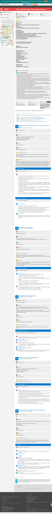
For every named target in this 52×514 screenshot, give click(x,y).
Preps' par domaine (4, 12)
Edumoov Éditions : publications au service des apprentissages (37, 500)
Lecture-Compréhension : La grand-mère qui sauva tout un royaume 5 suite (33, 112)
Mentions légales (5, 504)
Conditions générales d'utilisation (8, 505)
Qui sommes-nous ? (5, 496)
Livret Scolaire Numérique (30, 495)
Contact (3, 495)
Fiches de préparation (30, 497)
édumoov (3, 497)
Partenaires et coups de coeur (31, 509)
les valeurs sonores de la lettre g (25, 115)
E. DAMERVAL (42, 13)
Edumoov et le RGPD (5, 507)
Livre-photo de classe (30, 499)
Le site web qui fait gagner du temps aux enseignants (11, 494)
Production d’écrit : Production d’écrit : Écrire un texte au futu (30, 119)
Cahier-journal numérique (30, 496)
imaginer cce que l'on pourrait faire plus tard (28, 117)
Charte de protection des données (8, 506)
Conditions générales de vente (7, 508)
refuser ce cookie (45, 513)
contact (46, 1)
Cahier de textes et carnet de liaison (32, 494)
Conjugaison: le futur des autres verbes (27, 116)
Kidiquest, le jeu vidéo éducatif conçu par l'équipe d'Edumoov (36, 507)
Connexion (28, 504)
